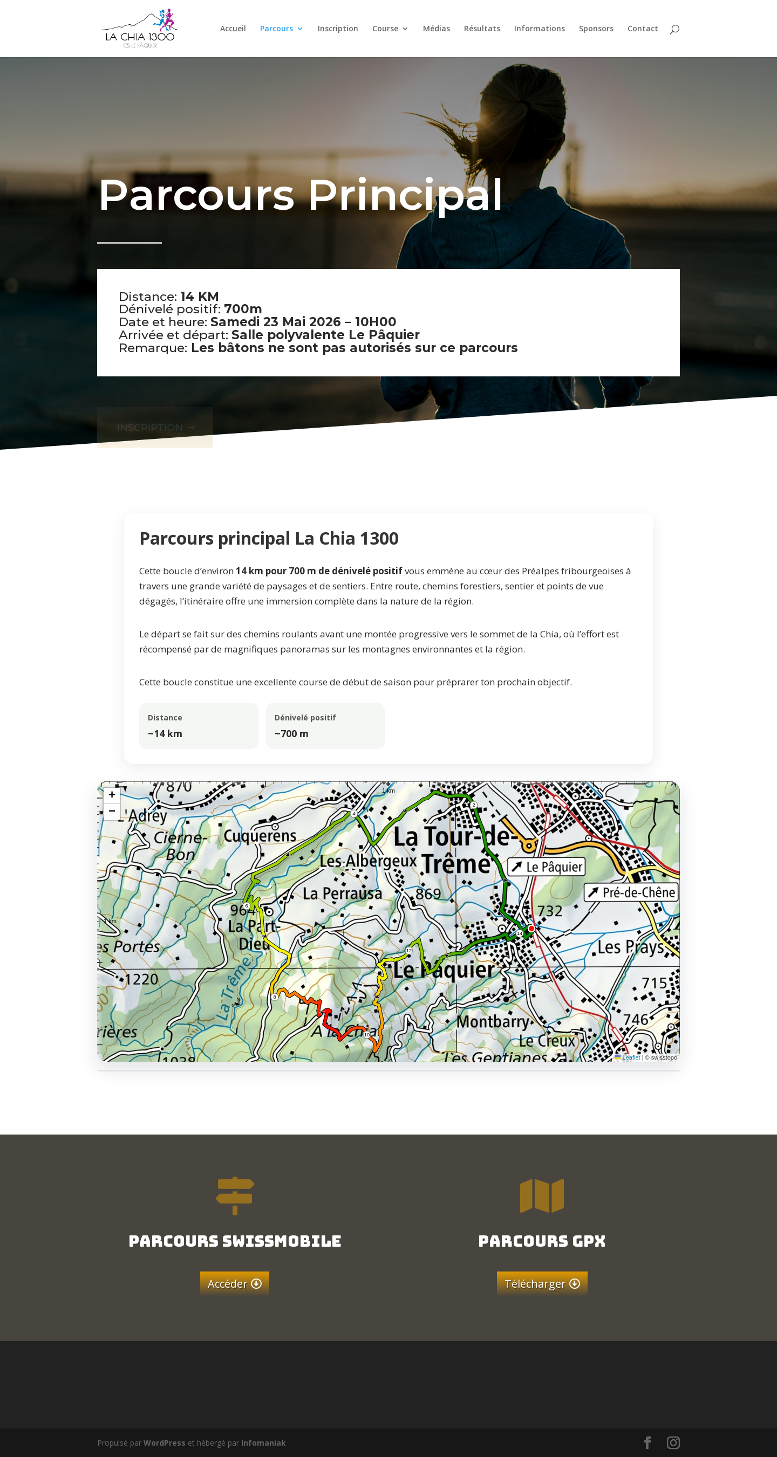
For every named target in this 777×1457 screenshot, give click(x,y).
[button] (112, 796)
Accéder (228, 1283)
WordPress (165, 1443)
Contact (643, 29)
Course (385, 29)
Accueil (233, 29)
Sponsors (596, 29)
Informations (539, 29)
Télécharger (535, 1283)
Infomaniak (263, 1443)
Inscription (338, 29)
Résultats (482, 29)
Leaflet (627, 1057)
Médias (436, 29)
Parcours (276, 29)
